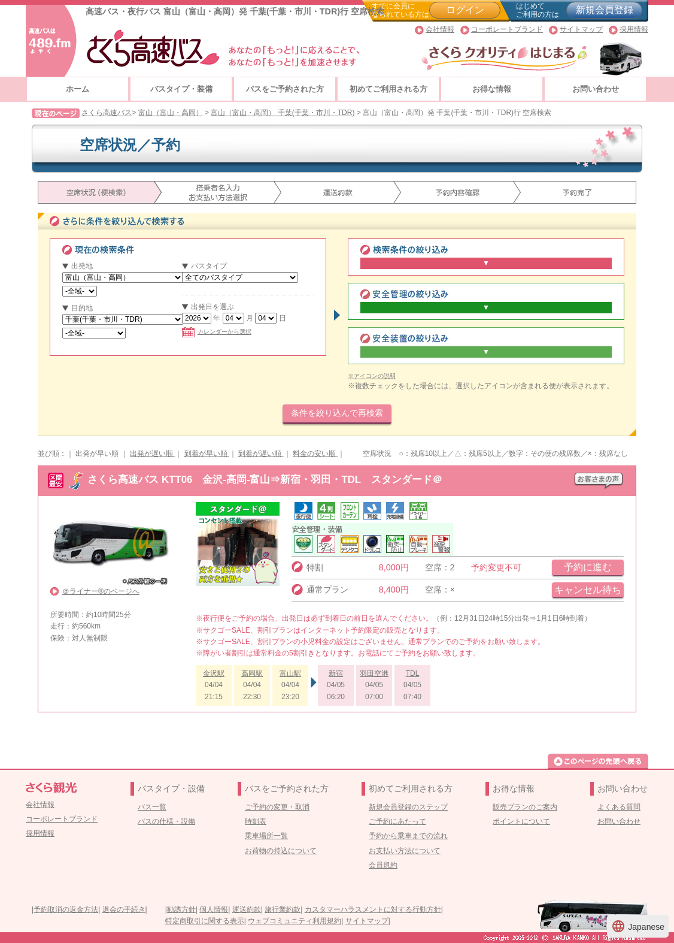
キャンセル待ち (587, 590)
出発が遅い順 (152, 453)
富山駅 (290, 673)
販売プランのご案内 (525, 807)
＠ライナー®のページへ (100, 591)
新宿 (336, 673)
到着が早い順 (206, 453)
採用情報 (634, 29)
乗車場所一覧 (266, 836)
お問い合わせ (595, 88)
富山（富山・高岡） (170, 112)
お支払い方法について (405, 851)
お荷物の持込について (281, 851)
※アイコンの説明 (372, 376)
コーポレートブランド (507, 29)
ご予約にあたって (397, 821)
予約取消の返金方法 (66, 909)
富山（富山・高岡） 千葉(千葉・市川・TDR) (282, 112)
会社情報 (440, 29)
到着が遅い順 (260, 453)
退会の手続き (123, 909)
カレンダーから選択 (216, 331)
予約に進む (588, 567)
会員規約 (383, 865)
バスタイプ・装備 (181, 88)
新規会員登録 (604, 10)
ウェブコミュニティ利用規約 (294, 921)
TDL (413, 673)
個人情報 (213, 909)
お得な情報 (491, 88)
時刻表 (255, 821)
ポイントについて (521, 821)
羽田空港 (374, 673)
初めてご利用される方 (388, 88)
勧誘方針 (181, 909)
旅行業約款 (282, 909)
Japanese (637, 926)
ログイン (465, 10)
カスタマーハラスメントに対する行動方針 (373, 909)
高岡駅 (252, 673)
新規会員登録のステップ (408, 807)
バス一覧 (152, 807)
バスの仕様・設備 (166, 821)
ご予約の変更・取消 (277, 807)
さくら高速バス (106, 112)
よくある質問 (618, 807)
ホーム (77, 88)
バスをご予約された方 (285, 88)
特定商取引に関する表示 (204, 921)
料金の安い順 (315, 453)
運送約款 (246, 909)
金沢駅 (213, 673)
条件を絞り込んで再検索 (337, 413)
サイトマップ (581, 29)
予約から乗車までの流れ (408, 836)
